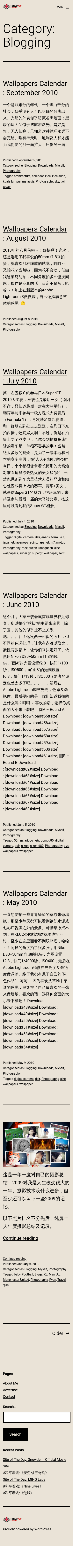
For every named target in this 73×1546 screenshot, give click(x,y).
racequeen (45, 548)
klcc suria (58, 176)
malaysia (28, 181)
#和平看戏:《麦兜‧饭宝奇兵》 (26, 1473)
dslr (37, 537)
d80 (51, 840)
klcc (48, 176)
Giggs (38, 1274)
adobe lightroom (35, 840)
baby (17, 1274)
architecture (22, 176)
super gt (25, 553)
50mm (18, 840)
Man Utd (55, 1274)
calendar (38, 176)
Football (27, 1274)
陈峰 (6, 1285)
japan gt (8, 542)
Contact (9, 1396)
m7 (52, 542)
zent (61, 553)
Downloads (45, 165)
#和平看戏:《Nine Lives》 (23, 1486)
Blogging (30, 165)
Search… (9, 1407)
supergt (37, 553)
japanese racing (26, 542)
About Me (10, 1383)
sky (57, 181)
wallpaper (50, 553)
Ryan (52, 1280)
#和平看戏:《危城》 (18, 1493)
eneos (45, 537)
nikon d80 (37, 846)
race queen (29, 548)
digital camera (24, 537)
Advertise (10, 1390)
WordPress (42, 1529)
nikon (25, 846)
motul (60, 542)
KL (45, 1274)
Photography (11, 171)
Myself (59, 165)
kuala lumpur (12, 181)
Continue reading (20, 1238)
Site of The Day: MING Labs (24, 1479)
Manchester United (16, 1280)
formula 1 (58, 537)
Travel (61, 1280)
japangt (44, 542)
